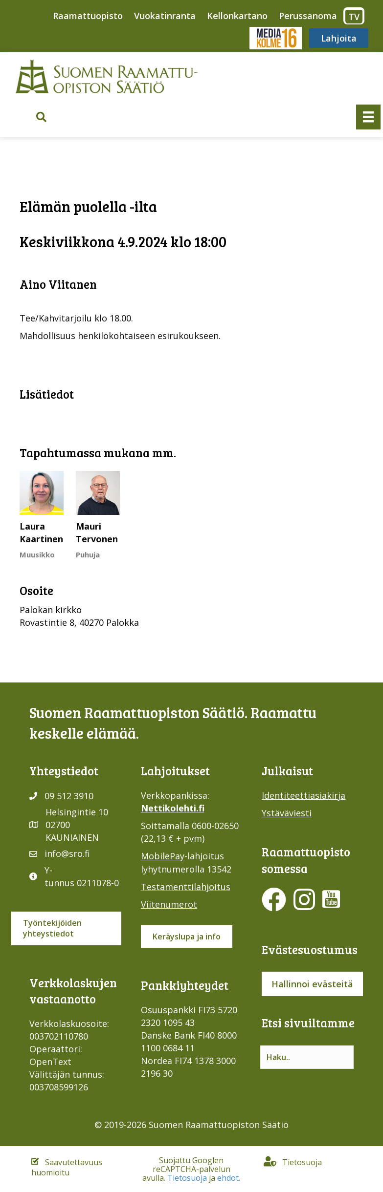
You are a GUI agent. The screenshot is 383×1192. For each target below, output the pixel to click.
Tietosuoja (187, 1177)
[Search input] (307, 1057)
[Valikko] (368, 117)
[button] (41, 117)
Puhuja (88, 554)
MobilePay (162, 856)
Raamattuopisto (88, 15)
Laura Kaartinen (41, 532)
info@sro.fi (67, 853)
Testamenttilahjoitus (185, 887)
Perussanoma (308, 15)
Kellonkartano (237, 15)
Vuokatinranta (165, 15)
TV (354, 16)
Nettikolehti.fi (172, 808)
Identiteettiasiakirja (303, 795)
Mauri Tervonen (97, 532)
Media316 (275, 38)
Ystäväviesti (287, 813)
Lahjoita (339, 38)
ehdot (228, 1177)
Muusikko (37, 554)
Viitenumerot (169, 904)
